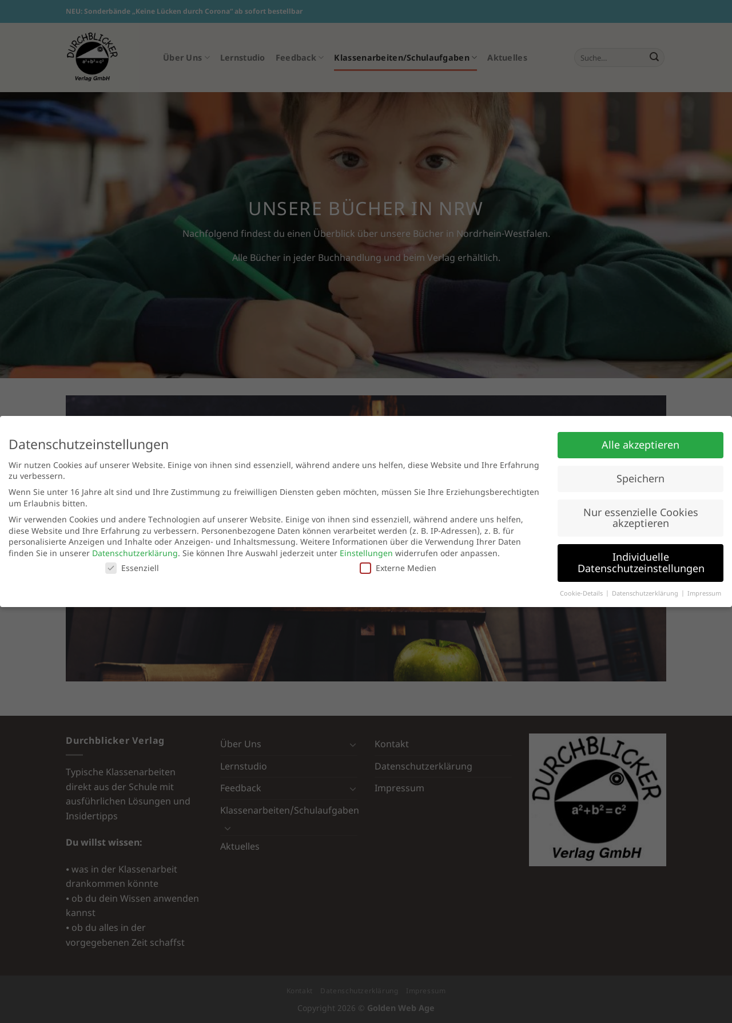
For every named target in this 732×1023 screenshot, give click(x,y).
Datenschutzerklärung (135, 553)
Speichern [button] (640, 478)
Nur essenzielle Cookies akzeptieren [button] (640, 517)
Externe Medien (398, 567)
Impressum (704, 593)
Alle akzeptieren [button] (640, 444)
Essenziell (132, 567)
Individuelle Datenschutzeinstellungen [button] (641, 562)
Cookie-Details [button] (582, 593)
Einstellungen (366, 553)
